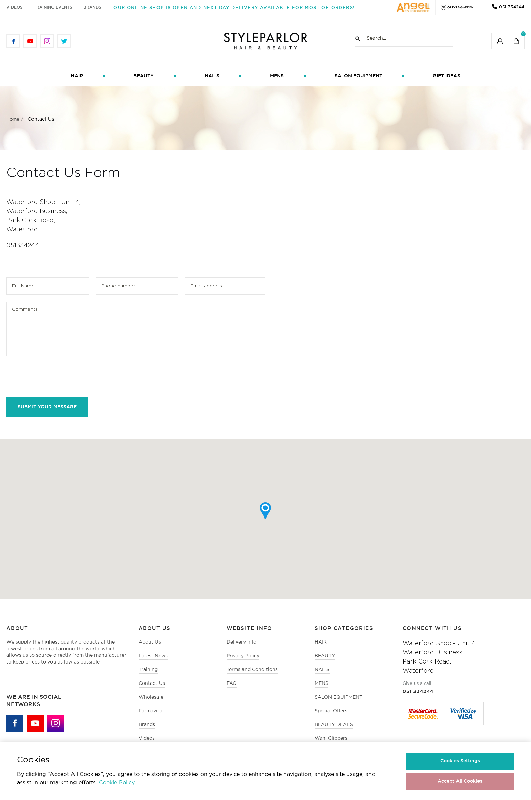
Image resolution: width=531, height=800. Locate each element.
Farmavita (150, 711)
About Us (150, 642)
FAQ (232, 683)
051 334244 (512, 7)
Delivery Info (241, 642)
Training (148, 670)
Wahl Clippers (331, 738)
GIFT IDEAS (446, 75)
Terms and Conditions (252, 670)
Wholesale (151, 697)
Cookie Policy (117, 782)
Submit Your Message (47, 406)
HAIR (77, 75)
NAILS (212, 75)
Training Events (53, 7)
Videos (14, 7)
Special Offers (331, 711)
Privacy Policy (243, 656)
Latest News (153, 656)
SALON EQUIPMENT (358, 75)
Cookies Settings (460, 760)
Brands (92, 7)
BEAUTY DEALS (334, 725)
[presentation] (57, 376)
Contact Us (152, 683)
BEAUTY (143, 75)
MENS (277, 75)
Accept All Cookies (460, 781)
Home (12, 119)
